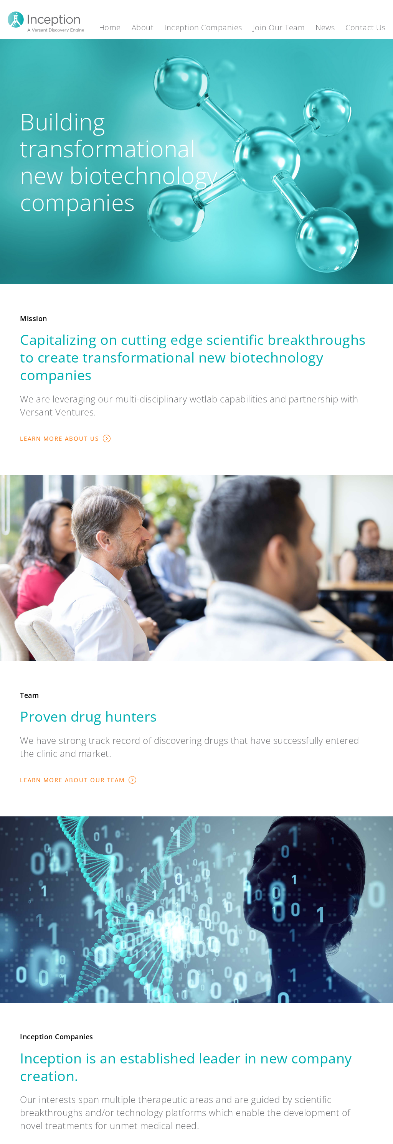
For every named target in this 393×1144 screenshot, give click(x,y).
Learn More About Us (59, 438)
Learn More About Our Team (72, 780)
